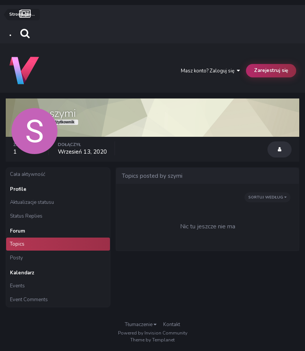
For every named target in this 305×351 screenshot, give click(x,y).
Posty (16, 257)
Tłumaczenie (140, 324)
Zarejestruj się (271, 70)
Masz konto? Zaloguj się (210, 70)
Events (17, 285)
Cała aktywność (27, 174)
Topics (17, 244)
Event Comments (29, 299)
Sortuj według (267, 197)
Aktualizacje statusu (32, 202)
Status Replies (26, 216)
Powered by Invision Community (152, 333)
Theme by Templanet (152, 340)
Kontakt (171, 324)
